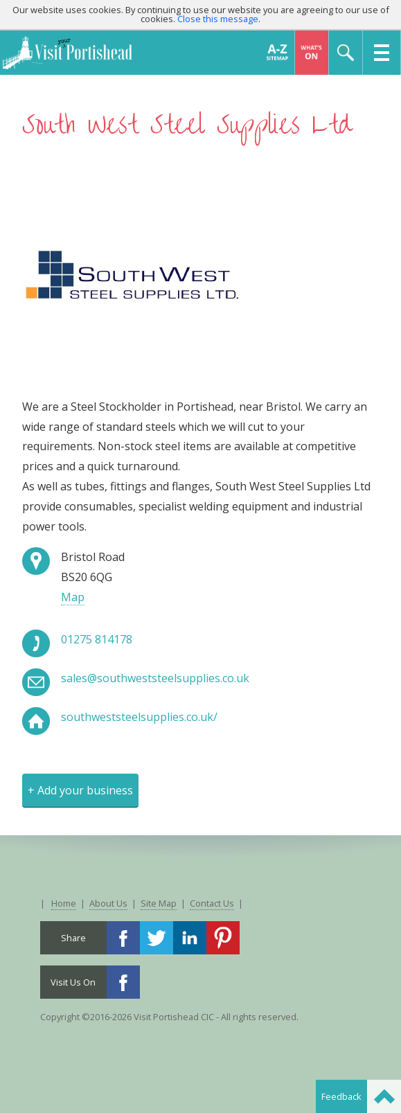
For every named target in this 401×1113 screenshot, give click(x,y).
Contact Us (212, 903)
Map (72, 597)
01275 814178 (96, 639)
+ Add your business (80, 790)
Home (63, 903)
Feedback (341, 1096)
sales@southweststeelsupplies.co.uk (155, 678)
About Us (108, 903)
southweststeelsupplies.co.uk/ (139, 716)
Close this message (217, 18)
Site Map (159, 903)
